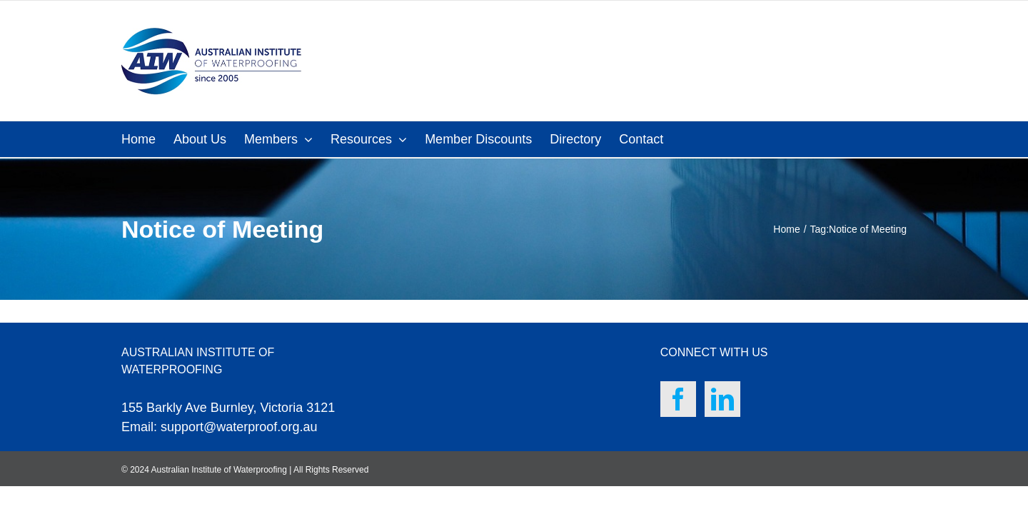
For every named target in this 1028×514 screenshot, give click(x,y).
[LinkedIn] (722, 399)
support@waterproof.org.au (239, 427)
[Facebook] (678, 399)
